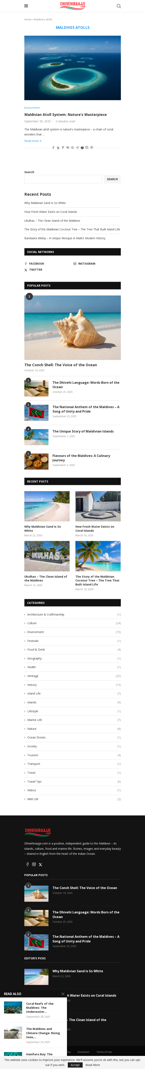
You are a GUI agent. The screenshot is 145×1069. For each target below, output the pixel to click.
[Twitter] (48, 270)
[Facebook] (48, 264)
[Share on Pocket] (82, 148)
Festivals (74, 641)
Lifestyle (74, 711)
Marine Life (74, 720)
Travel (74, 773)
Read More (92, 1065)
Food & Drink (74, 650)
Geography (74, 658)
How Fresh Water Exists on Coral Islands (50, 212)
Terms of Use (104, 1052)
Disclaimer (84, 1052)
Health (74, 667)
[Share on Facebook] (53, 148)
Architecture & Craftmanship (74, 614)
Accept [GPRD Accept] (75, 1065)
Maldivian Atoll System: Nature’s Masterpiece (65, 114)
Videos (74, 790)
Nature (74, 729)
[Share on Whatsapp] (72, 148)
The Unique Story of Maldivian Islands (83, 431)
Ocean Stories (74, 737)
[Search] (119, 6)
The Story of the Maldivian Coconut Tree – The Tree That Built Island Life (72, 229)
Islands (74, 702)
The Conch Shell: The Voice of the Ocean (60, 364)
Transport (74, 764)
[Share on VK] (67, 148)
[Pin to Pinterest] (63, 148)
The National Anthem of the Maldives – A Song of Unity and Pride (85, 409)
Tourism (74, 755)
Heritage (74, 676)
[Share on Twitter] (58, 148)
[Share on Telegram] (77, 148)
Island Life (74, 694)
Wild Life (74, 799)
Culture (74, 623)
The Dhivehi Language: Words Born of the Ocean (85, 384)
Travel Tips (74, 781)
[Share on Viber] (91, 148)
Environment (74, 632)
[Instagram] (97, 264)
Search (29, 172)
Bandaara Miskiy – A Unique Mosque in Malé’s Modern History (64, 238)
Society (74, 746)
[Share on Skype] (86, 148)
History (74, 685)
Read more (32, 141)
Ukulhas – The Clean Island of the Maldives (52, 221)
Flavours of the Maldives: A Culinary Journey (81, 457)
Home (28, 19)
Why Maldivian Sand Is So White (45, 203)
